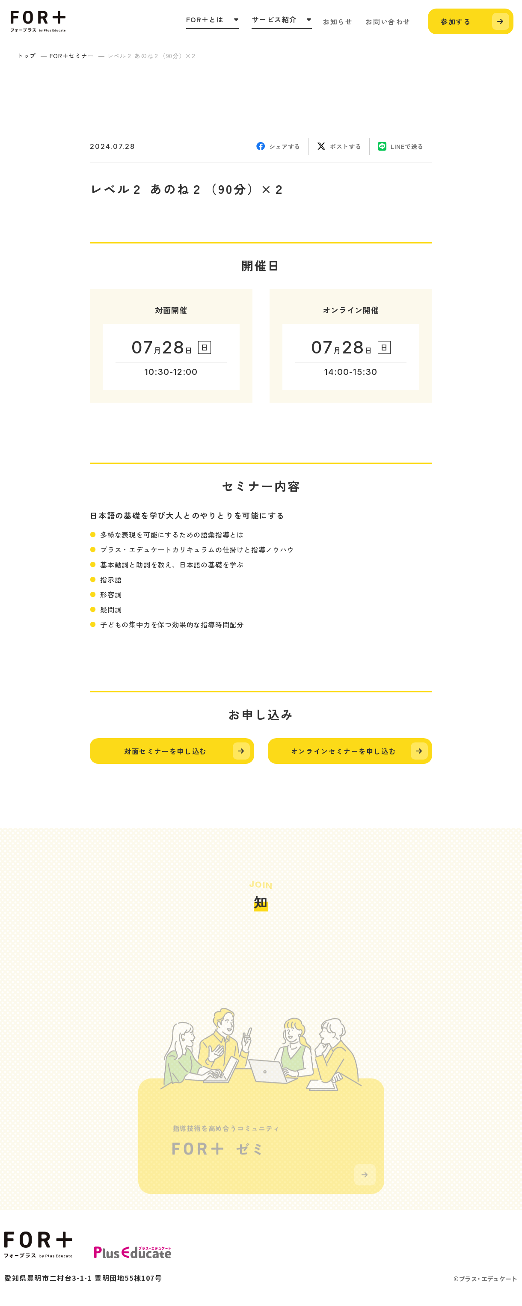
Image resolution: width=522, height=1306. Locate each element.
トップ (26, 55)
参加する (456, 21)
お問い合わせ (388, 21)
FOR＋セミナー (72, 55)
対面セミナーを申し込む (165, 751)
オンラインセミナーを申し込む (343, 751)
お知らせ (338, 21)
